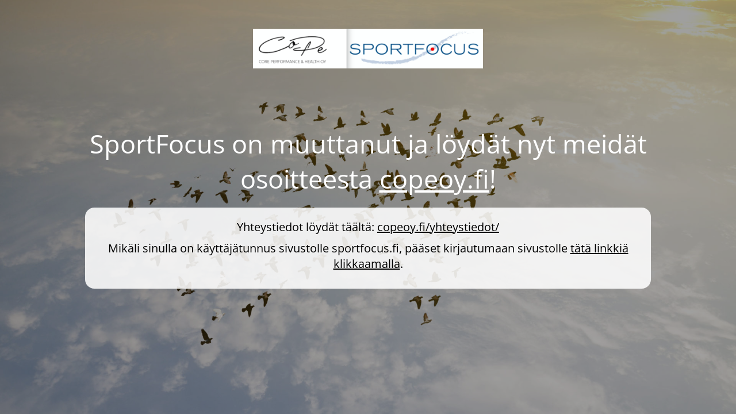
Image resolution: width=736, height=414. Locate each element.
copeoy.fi (434, 178)
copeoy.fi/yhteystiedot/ (438, 227)
